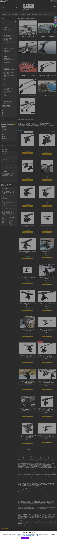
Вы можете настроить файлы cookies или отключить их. (28, 535)
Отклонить (34, 537)
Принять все (25, 537)
